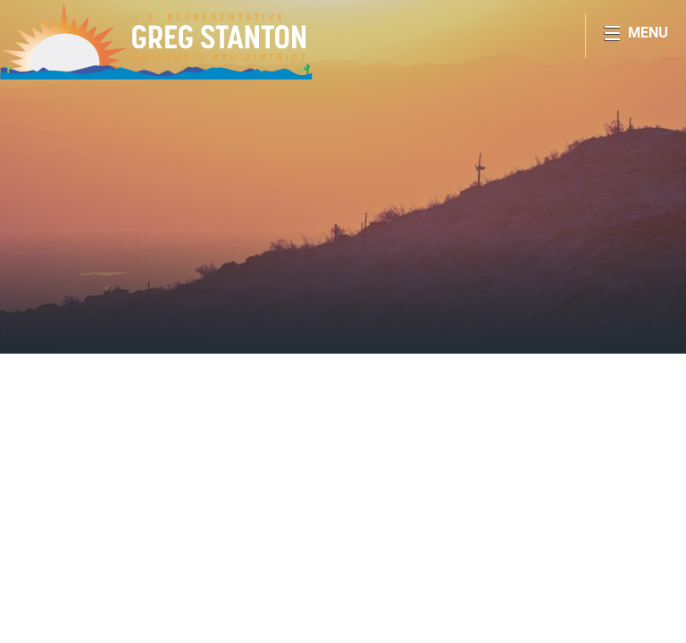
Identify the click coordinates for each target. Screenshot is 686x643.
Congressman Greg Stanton (156, 41)
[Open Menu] (635, 35)
